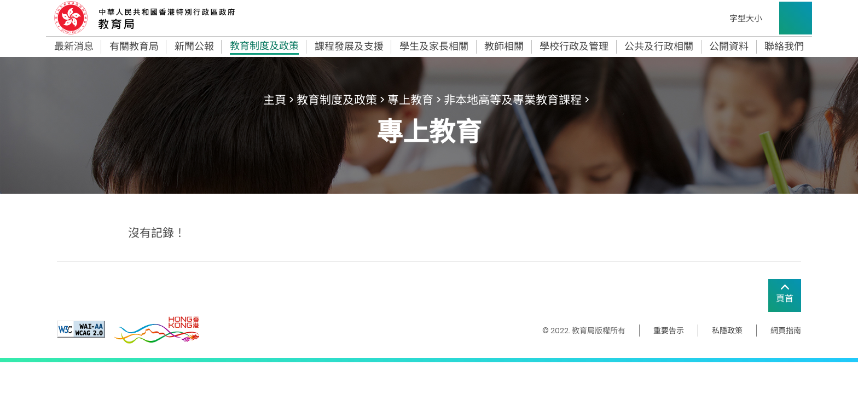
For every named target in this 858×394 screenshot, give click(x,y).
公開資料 (729, 46)
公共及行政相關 (658, 46)
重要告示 (668, 330)
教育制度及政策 (264, 47)
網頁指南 (785, 330)
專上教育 (410, 100)
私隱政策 (727, 330)
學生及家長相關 (433, 46)
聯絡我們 (784, 46)
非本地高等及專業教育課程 (513, 100)
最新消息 (74, 46)
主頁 (274, 100)
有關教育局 (134, 46)
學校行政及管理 (574, 46)
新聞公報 (194, 46)
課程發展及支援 (349, 46)
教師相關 (504, 46)
